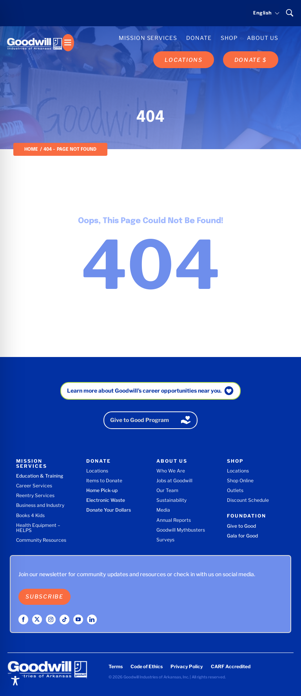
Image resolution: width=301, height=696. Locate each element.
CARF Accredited (230, 666)
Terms (116, 666)
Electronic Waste (105, 500)
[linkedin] (92, 619)
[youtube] (78, 619)
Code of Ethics (147, 666)
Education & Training (39, 476)
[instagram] (51, 619)
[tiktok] (64, 619)
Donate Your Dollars (108, 510)
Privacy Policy (186, 666)
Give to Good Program (139, 420)
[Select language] (262, 13)
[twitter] (37, 619)
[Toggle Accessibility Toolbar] (15, 680)
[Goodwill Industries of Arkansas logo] (34, 36)
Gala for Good (242, 536)
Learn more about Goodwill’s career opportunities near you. (144, 390)
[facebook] (23, 619)
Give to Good (241, 526)
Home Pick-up (102, 490)
